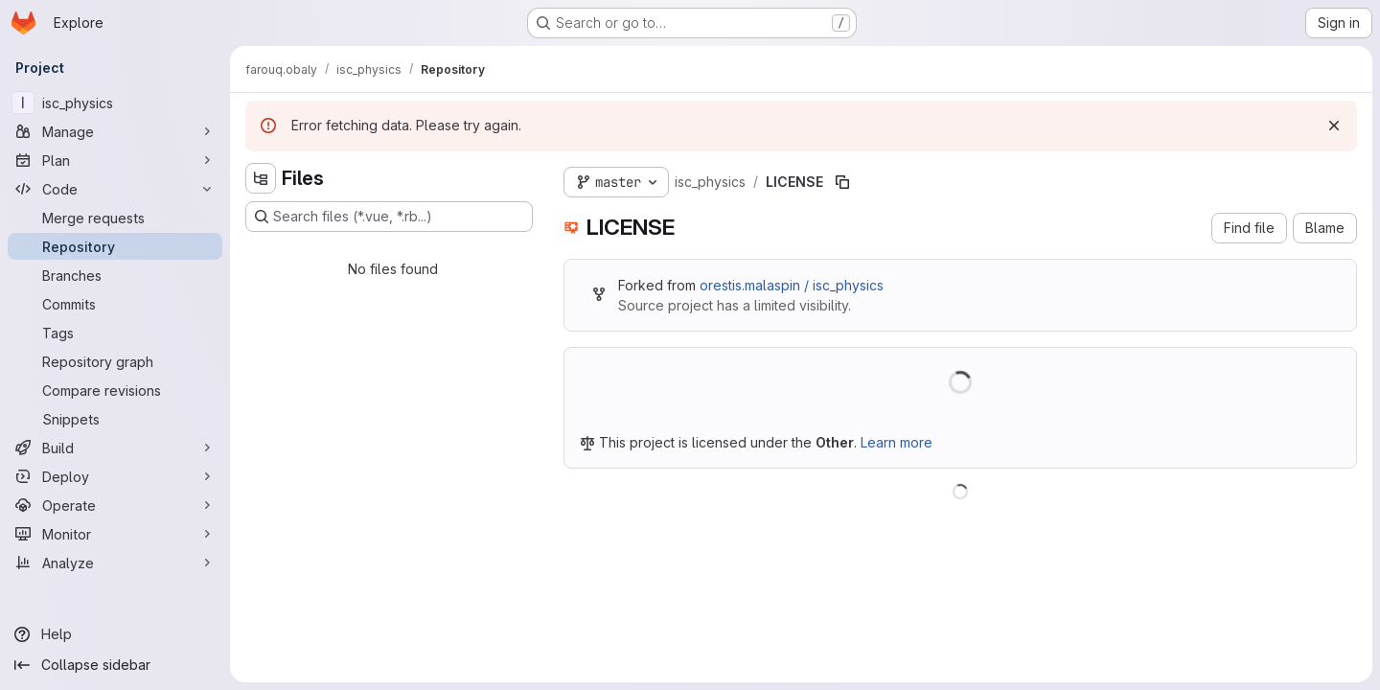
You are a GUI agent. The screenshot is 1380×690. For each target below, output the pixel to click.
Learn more (896, 442)
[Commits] (115, 303)
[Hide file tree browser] (260, 178)
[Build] (115, 447)
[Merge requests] (115, 217)
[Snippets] (115, 418)
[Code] (115, 188)
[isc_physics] (115, 102)
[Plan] (115, 160)
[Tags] (115, 332)
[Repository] (115, 246)
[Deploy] (115, 476)
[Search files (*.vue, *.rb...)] (389, 216)
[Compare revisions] (115, 390)
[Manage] (115, 131)
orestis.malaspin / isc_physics (792, 285)
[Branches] (115, 275)
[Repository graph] (115, 361)
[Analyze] (115, 562)
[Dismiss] (1334, 125)
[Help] (115, 634)
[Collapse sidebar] (115, 665)
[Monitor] (115, 533)
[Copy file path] (842, 182)
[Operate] (115, 505)
